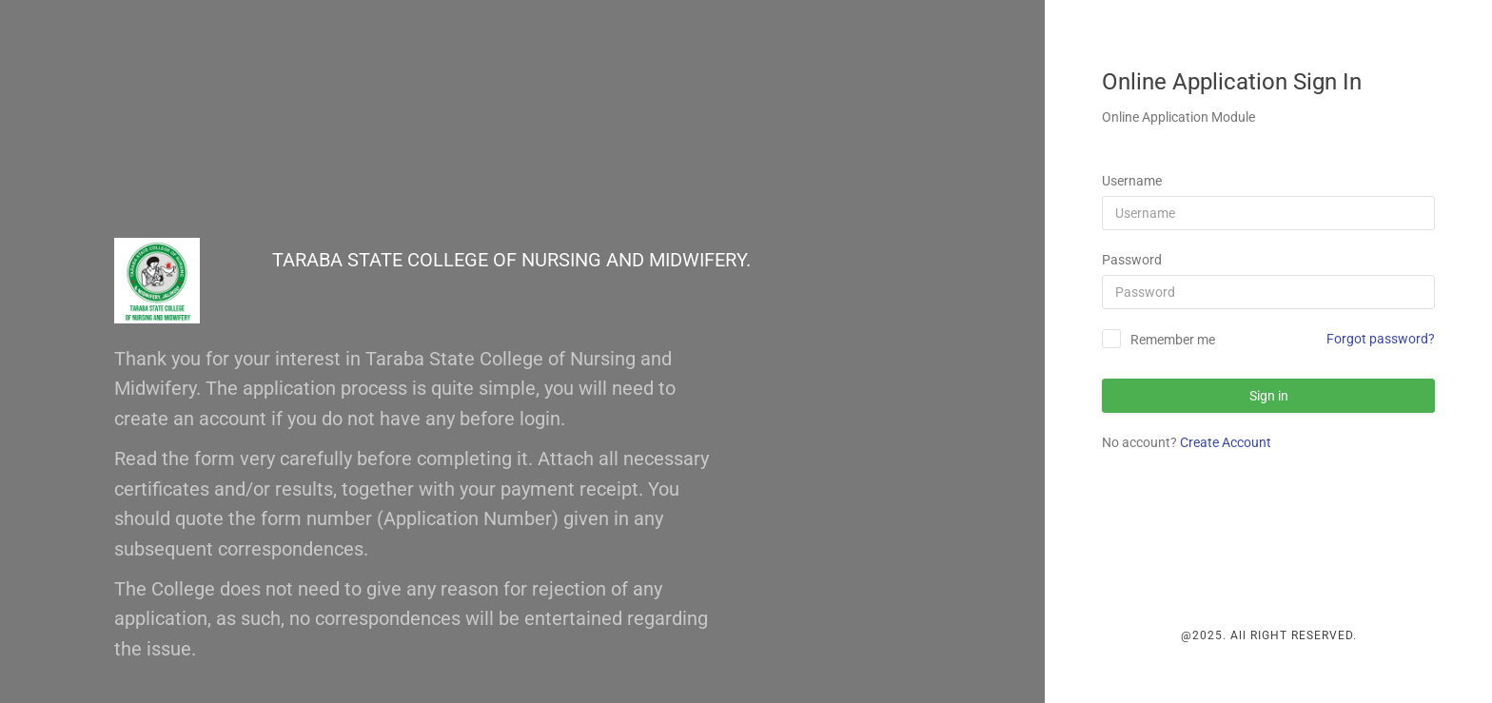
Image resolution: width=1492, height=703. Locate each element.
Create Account (1225, 442)
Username (1132, 180)
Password (1132, 259)
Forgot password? (1380, 338)
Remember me (1172, 339)
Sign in (1268, 395)
